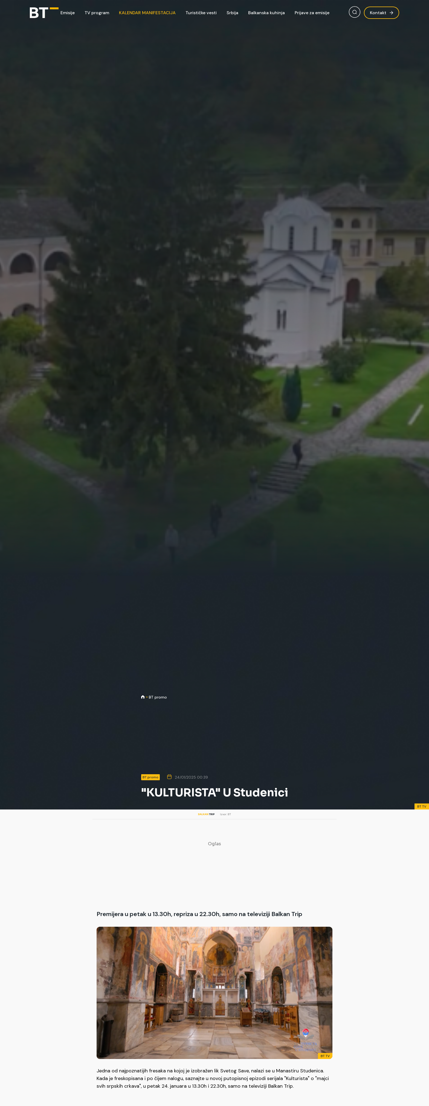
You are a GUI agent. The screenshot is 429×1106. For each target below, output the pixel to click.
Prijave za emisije (312, 13)
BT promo (158, 697)
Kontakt (381, 13)
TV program (97, 13)
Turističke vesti (201, 13)
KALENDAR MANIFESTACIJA (147, 13)
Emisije (67, 13)
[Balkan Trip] (44, 12)
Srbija (232, 13)
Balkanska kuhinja (266, 13)
